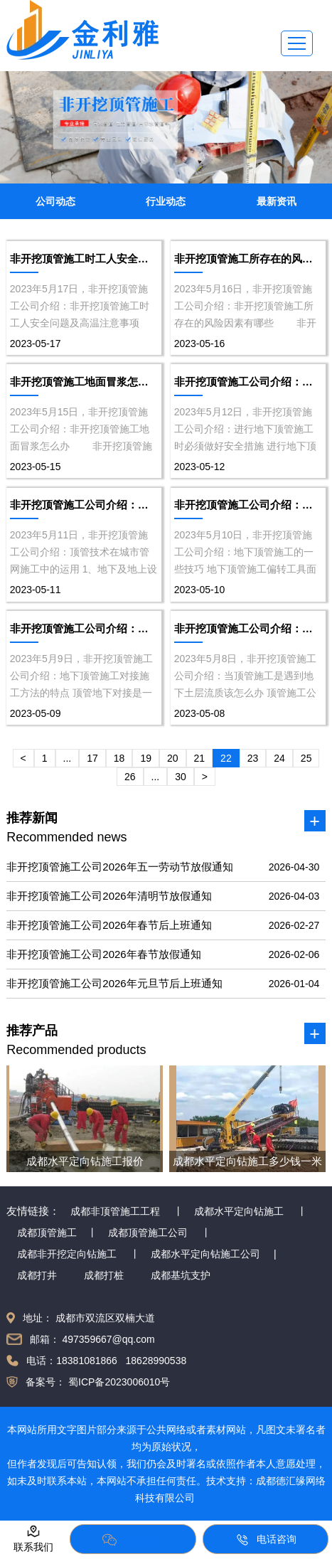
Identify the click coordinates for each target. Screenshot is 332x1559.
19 (145, 758)
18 (119, 758)
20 (172, 758)
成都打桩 (104, 1275)
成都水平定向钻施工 (239, 1211)
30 (180, 776)
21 (199, 758)
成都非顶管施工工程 (115, 1211)
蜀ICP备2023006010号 (117, 1382)
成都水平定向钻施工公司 (205, 1254)
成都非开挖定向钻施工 (67, 1254)
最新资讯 (276, 201)
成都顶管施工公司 (148, 1232)
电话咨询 (265, 1540)
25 (306, 758)
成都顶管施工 (47, 1232)
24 (279, 758)
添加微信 (133, 1540)
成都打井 (37, 1275)
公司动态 (55, 201)
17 (92, 758)
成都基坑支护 (180, 1275)
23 (253, 758)
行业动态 (166, 201)
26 (130, 776)
